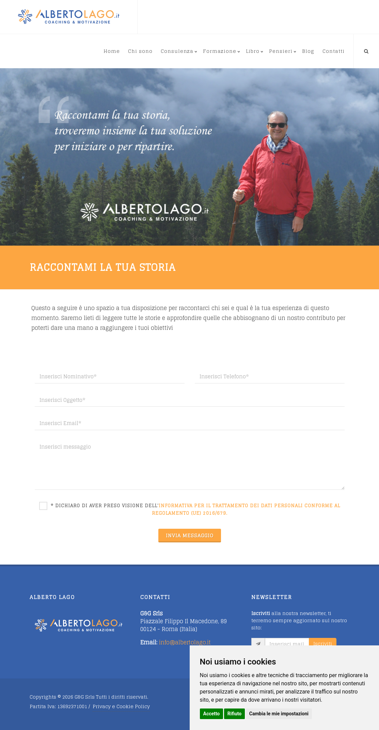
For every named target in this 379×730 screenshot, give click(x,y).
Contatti (333, 51)
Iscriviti (322, 643)
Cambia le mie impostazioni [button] (279, 713)
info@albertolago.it (185, 642)
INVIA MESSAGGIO (190, 535)
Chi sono (140, 51)
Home (112, 51)
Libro (252, 51)
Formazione (219, 51)
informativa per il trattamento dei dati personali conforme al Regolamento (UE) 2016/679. (246, 509)
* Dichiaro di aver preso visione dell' (195, 509)
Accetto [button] (211, 713)
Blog (308, 51)
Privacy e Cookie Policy (121, 706)
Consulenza (177, 51)
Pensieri (281, 51)
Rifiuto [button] (234, 713)
